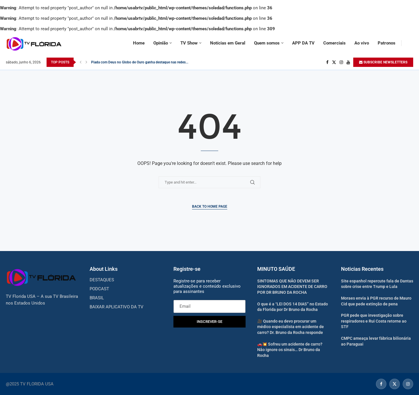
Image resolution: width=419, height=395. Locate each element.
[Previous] (80, 62)
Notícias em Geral (227, 43)
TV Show (189, 43)
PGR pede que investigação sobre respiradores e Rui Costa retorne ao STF (373, 321)
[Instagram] (341, 62)
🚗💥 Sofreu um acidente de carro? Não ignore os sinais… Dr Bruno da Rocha (289, 350)
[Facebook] (327, 62)
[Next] (86, 62)
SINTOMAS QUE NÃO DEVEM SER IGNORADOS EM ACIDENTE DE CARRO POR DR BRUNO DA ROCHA (292, 287)
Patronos (386, 43)
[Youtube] (348, 62)
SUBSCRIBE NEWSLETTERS (383, 62)
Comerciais (334, 43)
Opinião (160, 43)
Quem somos (267, 43)
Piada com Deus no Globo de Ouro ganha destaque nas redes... (139, 62)
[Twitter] (334, 62)
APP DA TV (303, 43)
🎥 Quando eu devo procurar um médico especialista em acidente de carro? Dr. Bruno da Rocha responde (290, 327)
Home (139, 43)
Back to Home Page (209, 206)
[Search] (410, 43)
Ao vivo (361, 43)
